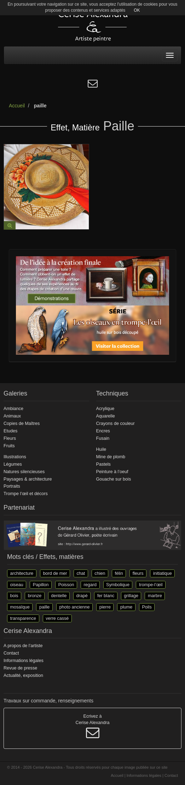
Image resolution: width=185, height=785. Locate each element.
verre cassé (57, 618)
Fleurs (10, 438)
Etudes (10, 430)
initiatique (162, 573)
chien (99, 573)
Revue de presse (20, 668)
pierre (105, 606)
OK (137, 10)
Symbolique (117, 584)
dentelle (59, 595)
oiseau (16, 584)
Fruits (9, 445)
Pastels (103, 464)
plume (126, 606)
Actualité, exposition (23, 675)
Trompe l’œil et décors (26, 493)
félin (119, 573)
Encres (103, 430)
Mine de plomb (111, 456)
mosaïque (20, 606)
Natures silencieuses (24, 471)
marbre (155, 595)
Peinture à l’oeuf (112, 471)
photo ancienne (74, 606)
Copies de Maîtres (22, 423)
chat (80, 573)
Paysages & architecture (28, 479)
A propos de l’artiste (23, 645)
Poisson (66, 584)
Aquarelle (105, 416)
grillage (131, 595)
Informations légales (24, 660)
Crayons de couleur (115, 423)
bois (14, 595)
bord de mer (55, 573)
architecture (22, 573)
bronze (35, 595)
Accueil (17, 105)
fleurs (138, 573)
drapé (82, 595)
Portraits (12, 486)
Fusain (103, 438)
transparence (23, 618)
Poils (146, 606)
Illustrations (15, 456)
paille (44, 606)
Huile (101, 449)
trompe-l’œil (150, 584)
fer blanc (105, 595)
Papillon (41, 584)
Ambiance (13, 408)
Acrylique (105, 408)
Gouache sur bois (113, 479)
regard (90, 584)
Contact (11, 653)
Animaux (12, 416)
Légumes (13, 464)
